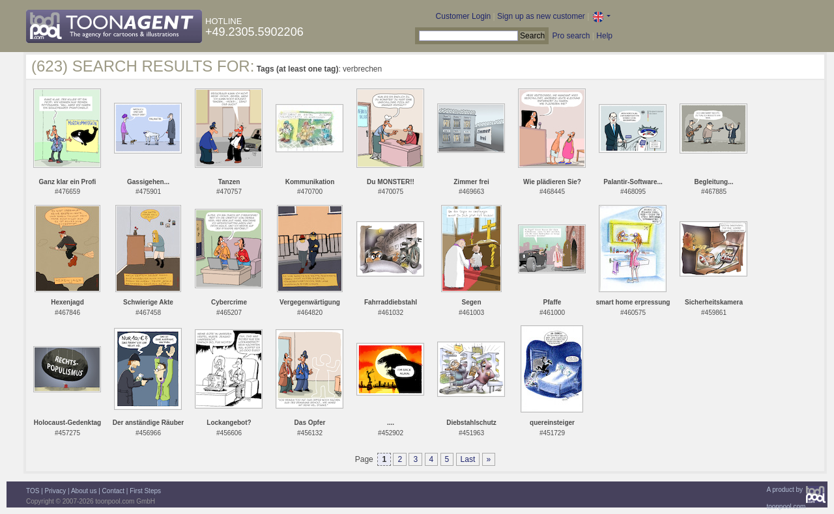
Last (468, 459)
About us (83, 490)
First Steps (145, 490)
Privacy (55, 490)
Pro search (571, 35)
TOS (32, 490)
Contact (113, 490)
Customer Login (463, 16)
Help (604, 35)
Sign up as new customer (541, 16)
